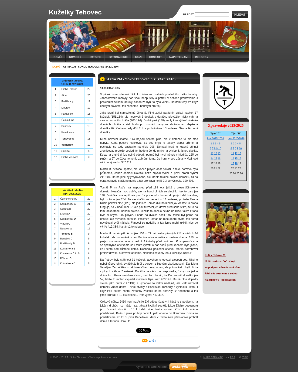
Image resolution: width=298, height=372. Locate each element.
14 (212, 158)
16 (219, 158)
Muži (138, 57)
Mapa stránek (213, 357)
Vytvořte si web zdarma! (152, 367)
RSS (232, 357)
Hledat (239, 14)
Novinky (75, 57)
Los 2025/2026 (215, 138)
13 (219, 153)
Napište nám (178, 57)
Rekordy (201, 57)
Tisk (245, 357)
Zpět (152, 340)
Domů (58, 57)
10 (219, 148)
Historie (95, 57)
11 (212, 153)
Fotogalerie (118, 57)
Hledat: (188, 14)
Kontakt (155, 57)
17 (232, 163)
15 (215, 158)
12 (215, 153)
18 (236, 163)
